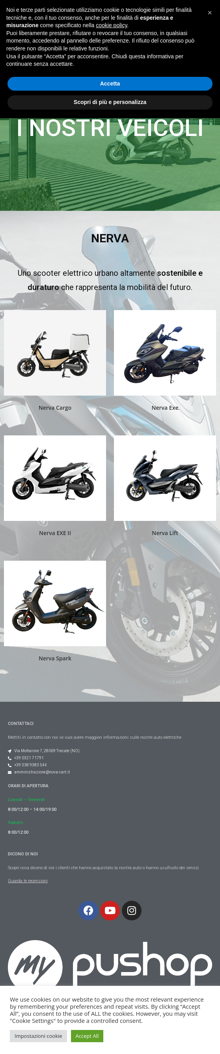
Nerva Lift (165, 533)
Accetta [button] (110, 1019)
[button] (145, 21)
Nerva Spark (55, 658)
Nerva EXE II (55, 533)
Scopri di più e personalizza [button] (110, 1038)
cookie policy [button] (111, 961)
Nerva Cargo (55, 407)
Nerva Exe (165, 407)
